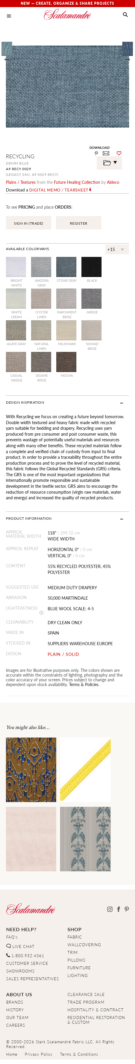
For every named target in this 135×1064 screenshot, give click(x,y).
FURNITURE (79, 967)
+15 (111, 249)
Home (11, 1054)
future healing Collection (77, 182)
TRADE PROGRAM (86, 1002)
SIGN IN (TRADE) (28, 223)
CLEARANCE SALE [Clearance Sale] (86, 994)
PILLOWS (77, 960)
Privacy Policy (39, 1054)
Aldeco (113, 182)
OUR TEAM (17, 1017)
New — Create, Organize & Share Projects (67, 3)
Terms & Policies (83, 684)
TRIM (73, 952)
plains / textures (21, 182)
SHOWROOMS (20, 971)
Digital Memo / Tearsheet (59, 190)
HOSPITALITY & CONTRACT (96, 1010)
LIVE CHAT (20, 946)
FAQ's (12, 937)
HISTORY (15, 1010)
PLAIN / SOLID (63, 654)
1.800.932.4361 (25, 955)
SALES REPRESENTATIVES (32, 978)
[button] (125, 14)
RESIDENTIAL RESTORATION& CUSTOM (96, 1020)
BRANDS (14, 1002)
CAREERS (15, 1025)
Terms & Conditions (79, 1054)
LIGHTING (78, 975)
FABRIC (75, 937)
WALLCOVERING (84, 944)
